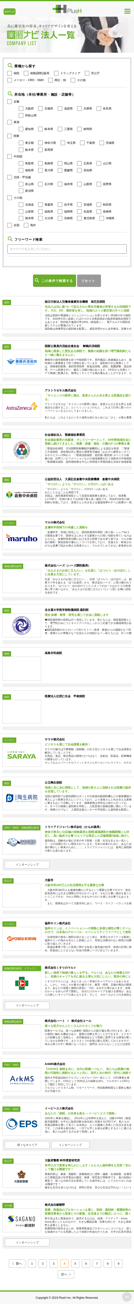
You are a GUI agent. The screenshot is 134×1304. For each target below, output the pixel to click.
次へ (64, 1274)
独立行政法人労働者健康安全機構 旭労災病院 (75, 301)
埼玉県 (71, 143)
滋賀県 (68, 108)
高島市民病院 (53, 653)
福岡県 (68, 211)
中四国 (18, 156)
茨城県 (110, 143)
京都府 (49, 108)
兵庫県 (88, 108)
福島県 (49, 211)
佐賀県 (88, 211)
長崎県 (107, 211)
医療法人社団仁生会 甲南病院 (65, 696)
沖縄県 (110, 218)
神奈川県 (50, 143)
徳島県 (29, 170)
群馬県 (49, 149)
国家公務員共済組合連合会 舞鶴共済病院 (72, 346)
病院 (16, 73)
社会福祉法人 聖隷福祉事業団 (65, 434)
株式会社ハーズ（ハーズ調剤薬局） (68, 565)
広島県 (88, 163)
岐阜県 (49, 129)
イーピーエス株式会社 (59, 1108)
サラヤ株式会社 (55, 739)
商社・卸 (60, 80)
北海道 (29, 204)
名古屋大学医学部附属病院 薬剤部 (67, 610)
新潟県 (29, 190)
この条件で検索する (57, 281)
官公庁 (95, 73)
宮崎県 (68, 218)
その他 (81, 80)
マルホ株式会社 (55, 522)
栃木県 (29, 149)
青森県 (49, 204)
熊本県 (29, 218)
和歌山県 (31, 115)
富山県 (29, 184)
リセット (88, 281)
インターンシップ (27, 864)
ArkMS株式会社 (55, 1064)
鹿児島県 (89, 218)
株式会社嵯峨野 (55, 1204)
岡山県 (68, 163)
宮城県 (88, 204)
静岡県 (88, 129)
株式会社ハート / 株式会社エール (68, 1021)
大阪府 (29, 108)
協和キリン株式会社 (58, 923)
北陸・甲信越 (22, 177)
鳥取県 (29, 163)
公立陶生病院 (53, 782)
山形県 (29, 211)
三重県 (68, 129)
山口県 (107, 163)
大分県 (49, 218)
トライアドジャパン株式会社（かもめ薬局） (73, 827)
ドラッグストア (70, 73)
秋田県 (107, 204)
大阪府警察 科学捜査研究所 (62, 1160)
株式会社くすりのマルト (60, 967)
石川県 (49, 184)
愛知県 (29, 129)
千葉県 (90, 143)
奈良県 (107, 108)
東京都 (29, 143)
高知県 (88, 170)
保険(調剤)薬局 (39, 73)
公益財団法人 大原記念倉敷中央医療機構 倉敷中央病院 (82, 479)
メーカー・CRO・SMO (29, 80)
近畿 (16, 101)
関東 (16, 136)
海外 (33, 225)
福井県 (68, 184)
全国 (16, 225)
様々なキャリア (27, 1145)
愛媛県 (68, 170)
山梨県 (88, 184)
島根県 (49, 163)
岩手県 (68, 204)
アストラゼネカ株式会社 (60, 390)
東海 (16, 122)
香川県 (49, 170)
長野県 (107, 184)
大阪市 (49, 880)
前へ (19, 1263)
